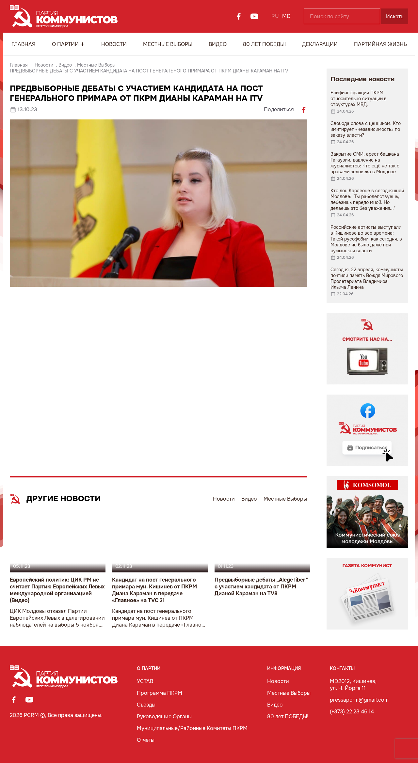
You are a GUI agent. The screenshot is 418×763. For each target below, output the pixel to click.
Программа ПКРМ (159, 693)
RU (275, 16)
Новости (114, 44)
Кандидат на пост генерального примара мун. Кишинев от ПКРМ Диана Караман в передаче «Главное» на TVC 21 (154, 590)
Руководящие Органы (164, 716)
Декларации (320, 44)
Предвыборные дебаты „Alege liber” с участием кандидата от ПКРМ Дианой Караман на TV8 (261, 586)
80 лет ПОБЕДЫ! (264, 44)
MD (286, 16)
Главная (23, 44)
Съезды (146, 704)
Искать (394, 16)
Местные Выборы (167, 44)
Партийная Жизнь (380, 44)
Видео (218, 44)
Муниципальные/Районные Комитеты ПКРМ (192, 728)
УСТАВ (145, 681)
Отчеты (145, 740)
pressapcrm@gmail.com (359, 699)
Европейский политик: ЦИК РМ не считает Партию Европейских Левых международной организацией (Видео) (57, 590)
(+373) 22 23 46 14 (352, 711)
